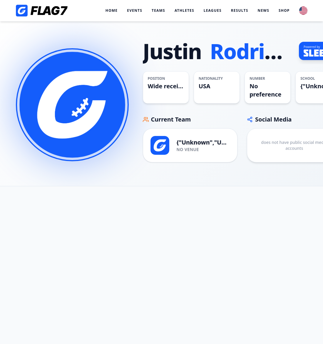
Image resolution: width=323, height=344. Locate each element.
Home (112, 10)
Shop (284, 10)
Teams (158, 10)
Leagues (213, 10)
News (263, 10)
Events (134, 10)
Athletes (184, 10)
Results (239, 10)
